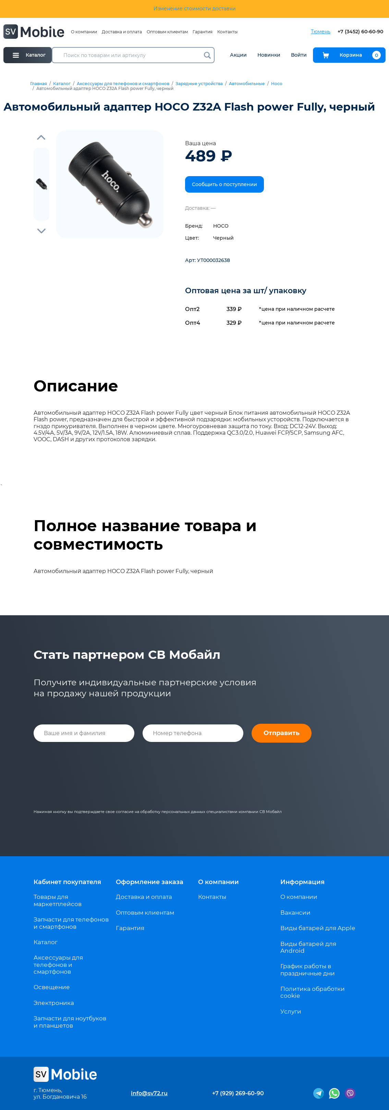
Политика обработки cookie (312, 992)
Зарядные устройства (199, 83)
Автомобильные (247, 83)
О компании (84, 31)
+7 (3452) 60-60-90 (360, 32)
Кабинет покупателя (67, 882)
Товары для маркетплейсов (58, 900)
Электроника (54, 1002)
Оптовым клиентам (167, 31)
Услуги (290, 1011)
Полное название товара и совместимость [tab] (145, 534)
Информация (302, 882)
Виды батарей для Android (308, 947)
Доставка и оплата (122, 31)
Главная (38, 83)
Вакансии (295, 912)
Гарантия (202, 31)
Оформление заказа (149, 882)
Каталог (62, 83)
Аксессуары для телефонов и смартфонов (123, 83)
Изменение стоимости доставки (195, 8)
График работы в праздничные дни (307, 969)
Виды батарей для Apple (317, 928)
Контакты (227, 31)
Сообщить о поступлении (224, 184)
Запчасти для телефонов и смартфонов (71, 923)
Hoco (276, 83)
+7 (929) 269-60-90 (238, 1093)
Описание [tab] (76, 386)
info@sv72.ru (149, 1093)
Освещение (52, 987)
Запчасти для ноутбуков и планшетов (70, 1022)
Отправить (282, 733)
